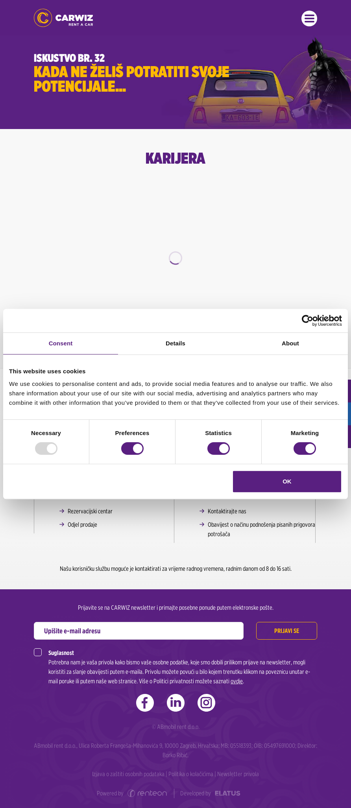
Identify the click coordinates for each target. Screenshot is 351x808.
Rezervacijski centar (90, 511)
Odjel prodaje (82, 524)
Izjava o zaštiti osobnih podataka (128, 774)
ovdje (237, 681)
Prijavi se (286, 631)
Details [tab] (175, 343)
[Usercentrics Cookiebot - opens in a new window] (307, 321)
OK (287, 481)
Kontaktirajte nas (227, 511)
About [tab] (290, 343)
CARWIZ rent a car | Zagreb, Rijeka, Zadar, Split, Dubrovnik (63, 18)
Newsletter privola (238, 774)
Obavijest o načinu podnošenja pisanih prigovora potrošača (261, 529)
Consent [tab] (61, 343)
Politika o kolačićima (190, 774)
